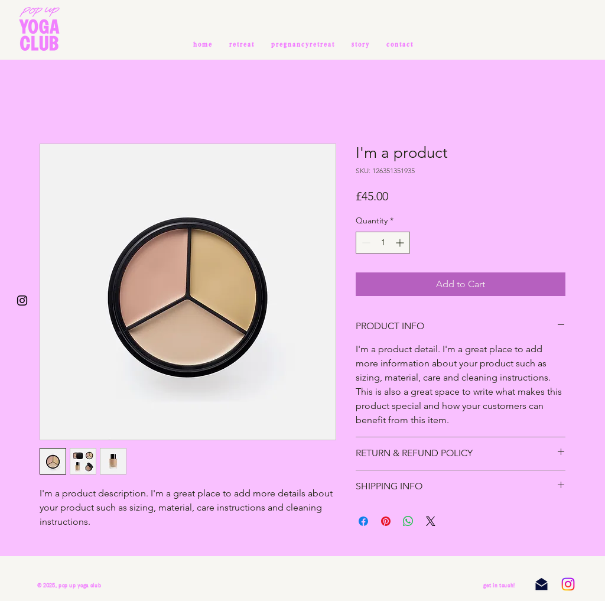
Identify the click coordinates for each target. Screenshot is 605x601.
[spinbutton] (382, 242)
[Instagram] (568, 584)
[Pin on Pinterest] (386, 521)
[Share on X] (431, 521)
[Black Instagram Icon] (22, 300)
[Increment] (400, 242)
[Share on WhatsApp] (408, 521)
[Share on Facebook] (363, 521)
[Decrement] (364, 242)
